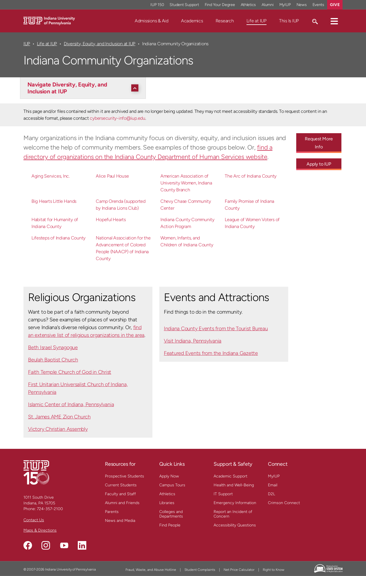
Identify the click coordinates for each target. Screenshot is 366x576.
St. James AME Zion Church (59, 417)
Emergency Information (235, 502)
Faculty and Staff (120, 494)
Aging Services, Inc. (50, 176)
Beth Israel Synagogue (53, 347)
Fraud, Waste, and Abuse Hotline (151, 570)
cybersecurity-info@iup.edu (117, 118)
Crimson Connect (284, 502)
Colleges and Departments (171, 514)
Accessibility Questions (235, 525)
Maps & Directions (40, 530)
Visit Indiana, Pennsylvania (192, 341)
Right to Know (273, 570)
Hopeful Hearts (111, 219)
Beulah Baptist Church (53, 360)
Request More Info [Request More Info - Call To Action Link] (319, 143)
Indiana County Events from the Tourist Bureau (216, 328)
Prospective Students (124, 476)
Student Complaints (199, 570)
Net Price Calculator (239, 570)
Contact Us (33, 520)
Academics (192, 20)
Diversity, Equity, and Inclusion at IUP (99, 43)
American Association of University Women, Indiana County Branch (186, 182)
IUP (26, 43)
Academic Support (230, 476)
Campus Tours (172, 485)
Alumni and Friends (122, 502)
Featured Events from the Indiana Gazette (211, 353)
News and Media (120, 520)
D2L (271, 494)
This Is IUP (289, 20)
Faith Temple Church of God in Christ (69, 372)
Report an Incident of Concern (233, 514)
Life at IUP (256, 20)
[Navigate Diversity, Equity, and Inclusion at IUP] (84, 88)
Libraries (166, 502)
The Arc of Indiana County (251, 176)
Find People (169, 525)
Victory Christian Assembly (58, 429)
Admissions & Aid (151, 20)
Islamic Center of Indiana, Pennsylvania (71, 404)
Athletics (167, 494)
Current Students (121, 485)
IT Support (223, 494)
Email (272, 485)
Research (225, 20)
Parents (112, 511)
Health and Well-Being (234, 485)
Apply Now (169, 476)
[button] (334, 20)
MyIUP (274, 476)
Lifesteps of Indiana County (58, 238)
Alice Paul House (112, 176)
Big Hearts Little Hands (53, 201)
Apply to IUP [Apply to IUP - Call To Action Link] (319, 164)
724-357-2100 (50, 508)
